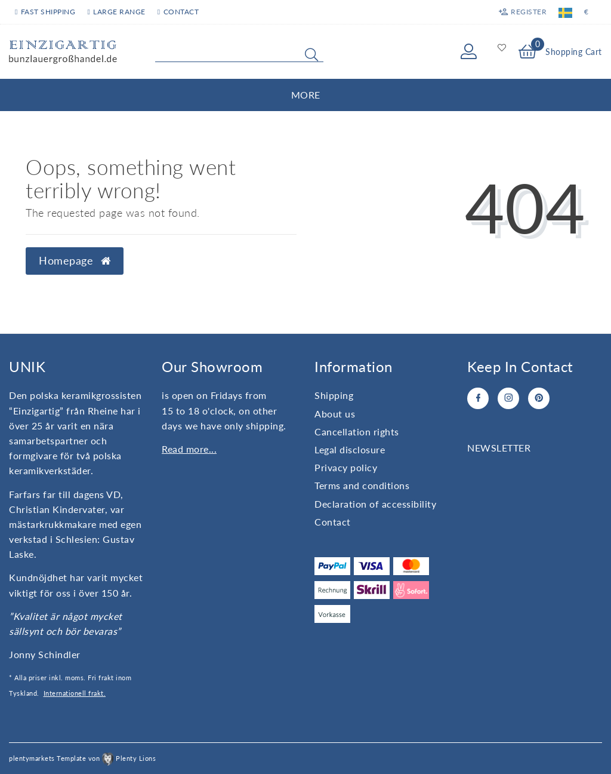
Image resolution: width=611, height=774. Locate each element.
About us (334, 413)
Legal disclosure (349, 449)
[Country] (565, 12)
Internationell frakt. (75, 693)
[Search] (311, 54)
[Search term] (239, 52)
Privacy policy (345, 467)
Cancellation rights (356, 431)
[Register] (522, 12)
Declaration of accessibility (375, 503)
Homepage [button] (74, 260)
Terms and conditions (361, 485)
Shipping (333, 395)
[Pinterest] (539, 398)
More (305, 94)
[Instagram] (508, 398)
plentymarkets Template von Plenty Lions (82, 758)
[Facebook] (478, 398)
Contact (178, 11)
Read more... (189, 448)
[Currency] (586, 12)
